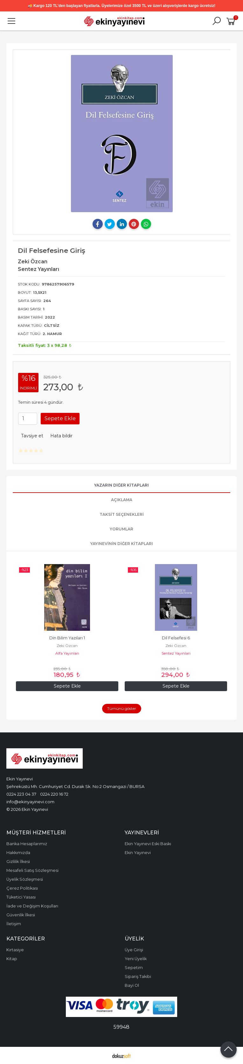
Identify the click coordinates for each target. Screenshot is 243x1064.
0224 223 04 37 (21, 794)
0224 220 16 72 (54, 794)
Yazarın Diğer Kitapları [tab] (121, 485)
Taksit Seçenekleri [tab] (122, 514)
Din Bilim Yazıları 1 (67, 638)
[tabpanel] (121, 133)
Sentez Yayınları (176, 653)
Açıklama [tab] (121, 499)
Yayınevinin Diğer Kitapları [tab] (121, 543)
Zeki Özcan (67, 645)
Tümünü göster (121, 708)
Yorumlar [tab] (121, 529)
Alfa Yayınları (67, 653)
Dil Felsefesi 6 (176, 638)
